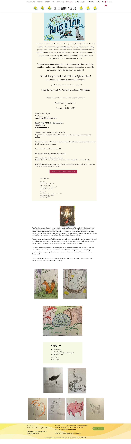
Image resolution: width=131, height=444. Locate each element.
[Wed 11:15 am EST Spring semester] (63, 171)
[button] (80, 1)
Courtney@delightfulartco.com (71, 433)
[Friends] (98, 428)
